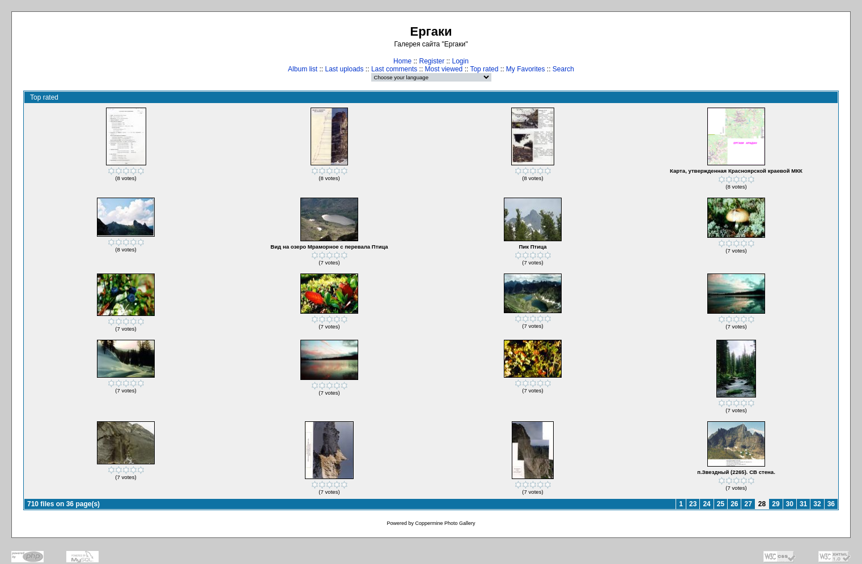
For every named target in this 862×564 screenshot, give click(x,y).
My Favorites (525, 69)
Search (563, 69)
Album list (302, 69)
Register (431, 61)
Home (402, 61)
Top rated (484, 69)
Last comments (394, 69)
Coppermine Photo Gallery (445, 523)
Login (460, 61)
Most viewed (444, 69)
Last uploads (344, 69)
